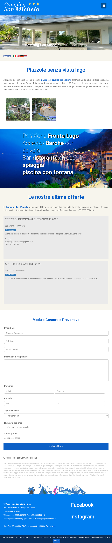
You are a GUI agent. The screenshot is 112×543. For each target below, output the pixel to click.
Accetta (57, 541)
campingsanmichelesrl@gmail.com (18, 519)
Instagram (82, 517)
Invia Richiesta (56, 446)
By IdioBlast (51, 526)
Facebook (82, 505)
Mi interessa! (10, 230)
